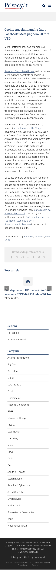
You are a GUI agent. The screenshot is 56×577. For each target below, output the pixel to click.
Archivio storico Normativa (37, 562)
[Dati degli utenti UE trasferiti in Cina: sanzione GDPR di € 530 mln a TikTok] (28, 278)
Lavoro (11, 425)
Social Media (14, 505)
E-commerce (14, 398)
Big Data (11, 364)
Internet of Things (16, 418)
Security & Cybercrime (18, 485)
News (10, 451)
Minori (10, 445)
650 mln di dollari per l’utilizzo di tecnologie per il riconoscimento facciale (26, 221)
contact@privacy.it (29, 549)
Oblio (10, 458)
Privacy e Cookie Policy (22, 557)
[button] (6, 288)
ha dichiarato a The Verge (27, 128)
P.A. (9, 465)
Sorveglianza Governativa (20, 512)
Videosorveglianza (17, 525)
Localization (13, 431)
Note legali (40, 557)
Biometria (12, 371)
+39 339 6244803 (42, 545)
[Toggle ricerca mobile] (43, 5)
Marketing (39, 236)
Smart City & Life (16, 492)
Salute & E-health (16, 472)
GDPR (10, 411)
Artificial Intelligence (18, 357)
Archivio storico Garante (28, 565)
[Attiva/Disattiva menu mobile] (50, 5)
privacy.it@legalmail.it (28, 552)
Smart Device (14, 498)
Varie (10, 519)
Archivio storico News (15, 562)
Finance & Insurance (18, 404)
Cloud (10, 378)
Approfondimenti (16, 339)
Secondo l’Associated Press (19, 71)
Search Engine (14, 478)
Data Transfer (14, 384)
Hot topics (28, 236)
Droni (10, 391)
